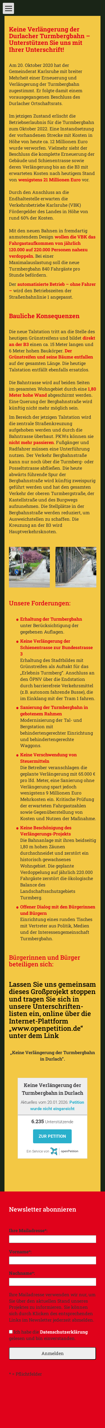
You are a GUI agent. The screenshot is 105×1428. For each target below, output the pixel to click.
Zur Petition (52, 1136)
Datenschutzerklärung (64, 1332)
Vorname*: (20, 1251)
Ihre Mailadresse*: (28, 1230)
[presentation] (51, 1394)
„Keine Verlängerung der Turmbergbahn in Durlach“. (52, 1055)
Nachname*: (22, 1273)
